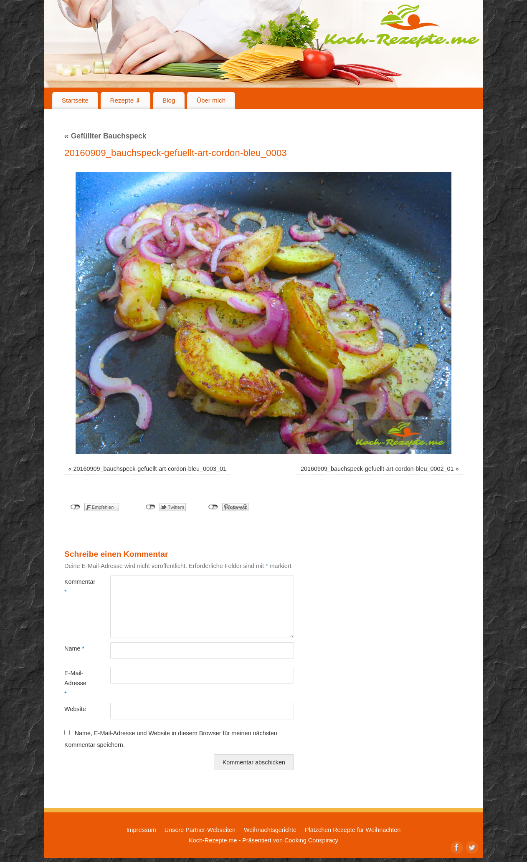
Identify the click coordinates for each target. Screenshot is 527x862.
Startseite (75, 100)
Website (75, 709)
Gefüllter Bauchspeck (105, 136)
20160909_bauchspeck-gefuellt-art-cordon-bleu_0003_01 (149, 468)
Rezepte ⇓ (125, 100)
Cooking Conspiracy (311, 840)
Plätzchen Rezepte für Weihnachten (352, 830)
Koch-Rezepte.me (401, 26)
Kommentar (75, 586)
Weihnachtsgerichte (270, 830)
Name (74, 648)
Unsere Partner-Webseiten (200, 830)
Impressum (141, 830)
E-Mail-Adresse (75, 683)
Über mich (211, 100)
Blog (168, 100)
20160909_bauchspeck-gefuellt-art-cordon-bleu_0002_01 (377, 468)
